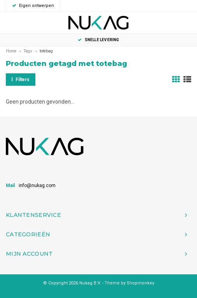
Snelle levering (98, 40)
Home (11, 51)
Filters (21, 79)
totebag (46, 51)
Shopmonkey (140, 283)
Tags (28, 51)
